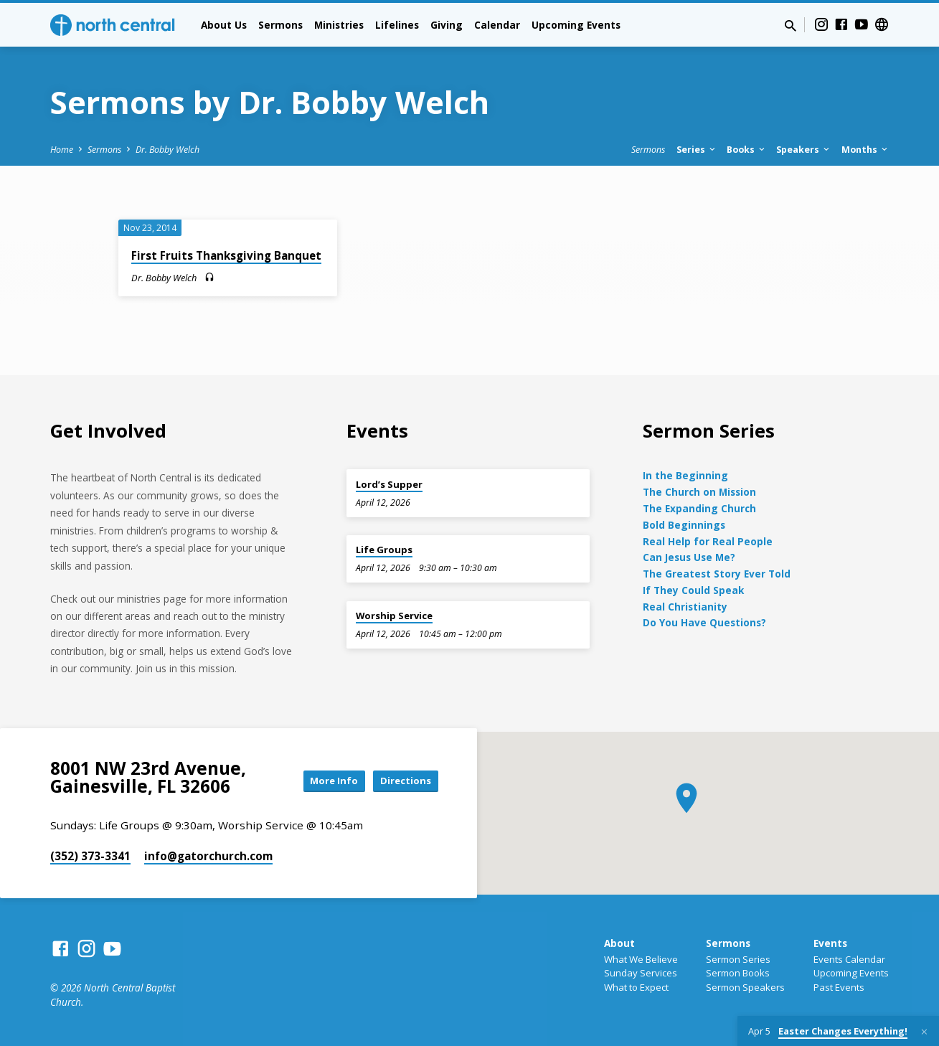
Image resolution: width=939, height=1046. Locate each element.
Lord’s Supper (389, 484)
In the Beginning (685, 475)
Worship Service (394, 615)
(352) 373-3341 (90, 856)
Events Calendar (849, 959)
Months (865, 149)
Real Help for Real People (708, 541)
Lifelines (397, 25)
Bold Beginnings (684, 525)
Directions (401, 781)
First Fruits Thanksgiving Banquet (226, 255)
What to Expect (636, 987)
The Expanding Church (699, 508)
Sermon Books (738, 972)
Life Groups (384, 549)
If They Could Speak (693, 590)
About (619, 943)
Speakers (803, 149)
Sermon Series (738, 959)
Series (696, 149)
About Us (224, 25)
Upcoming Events (576, 25)
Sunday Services (640, 972)
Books (747, 149)
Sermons (280, 25)
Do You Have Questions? (704, 622)
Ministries (339, 25)
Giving (446, 25)
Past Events (838, 987)
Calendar (497, 25)
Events (830, 943)
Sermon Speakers (745, 987)
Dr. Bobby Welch (167, 149)
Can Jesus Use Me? (689, 557)
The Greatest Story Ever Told (717, 573)
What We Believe (641, 959)
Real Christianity (685, 606)
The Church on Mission (699, 492)
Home (61, 149)
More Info (321, 781)
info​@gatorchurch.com (208, 856)
